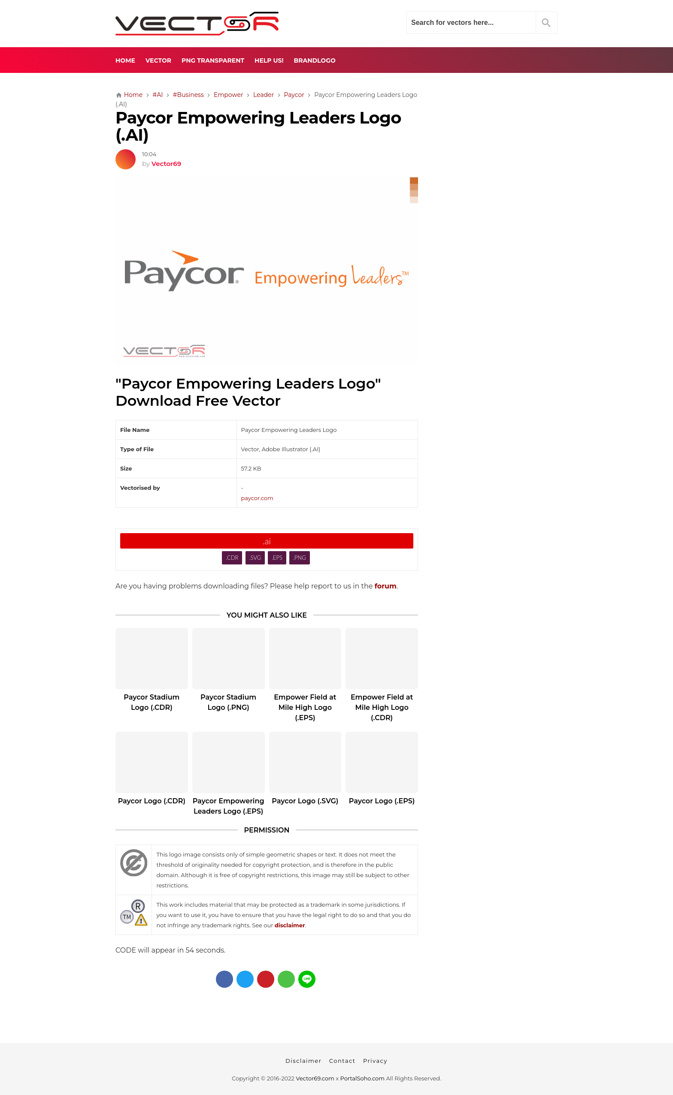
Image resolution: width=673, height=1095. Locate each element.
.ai (267, 541)
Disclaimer (303, 1060)
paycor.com (257, 498)
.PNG (299, 557)
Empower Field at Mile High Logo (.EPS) (305, 707)
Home (125, 60)
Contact (342, 1060)
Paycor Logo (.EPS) (382, 801)
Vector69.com (315, 1078)
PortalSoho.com (362, 1078)
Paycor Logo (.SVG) (305, 801)
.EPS (277, 557)
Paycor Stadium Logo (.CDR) (151, 702)
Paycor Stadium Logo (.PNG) (228, 702)
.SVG (255, 557)
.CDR (232, 557)
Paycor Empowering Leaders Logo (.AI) (258, 126)
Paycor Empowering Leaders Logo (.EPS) (228, 806)
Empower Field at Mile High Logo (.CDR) (382, 707)
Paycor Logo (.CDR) (151, 801)
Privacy (375, 1060)
